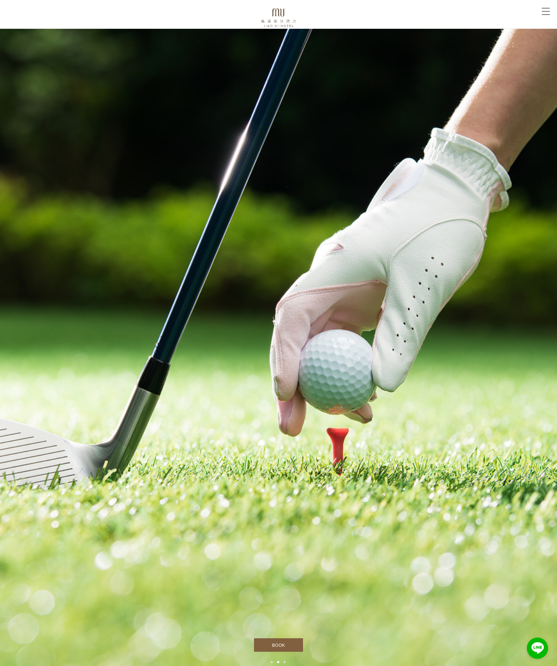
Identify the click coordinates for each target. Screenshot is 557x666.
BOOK (278, 645)
